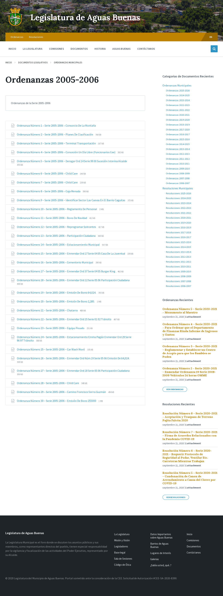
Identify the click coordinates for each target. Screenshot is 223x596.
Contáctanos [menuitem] (146, 48)
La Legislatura (121, 534)
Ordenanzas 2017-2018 (178, 129)
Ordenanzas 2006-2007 (178, 183)
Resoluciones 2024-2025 (178, 198)
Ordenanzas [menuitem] (17, 37)
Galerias (154, 559)
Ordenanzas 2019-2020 (178, 119)
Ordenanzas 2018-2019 (178, 124)
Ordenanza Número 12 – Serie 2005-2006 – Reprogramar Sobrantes (57, 227)
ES (211, 37)
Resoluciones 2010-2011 (178, 266)
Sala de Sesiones (123, 558)
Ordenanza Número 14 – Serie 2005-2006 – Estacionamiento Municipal (58, 244)
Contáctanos (194, 552)
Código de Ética (122, 564)
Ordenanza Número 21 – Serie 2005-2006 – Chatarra (47, 310)
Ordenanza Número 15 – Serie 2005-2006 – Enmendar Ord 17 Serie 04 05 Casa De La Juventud (71, 253)
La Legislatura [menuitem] (32, 48)
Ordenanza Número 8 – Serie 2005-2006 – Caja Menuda (49, 191)
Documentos (194, 546)
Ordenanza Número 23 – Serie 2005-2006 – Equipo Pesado (51, 328)
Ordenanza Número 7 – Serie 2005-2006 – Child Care (47, 182)
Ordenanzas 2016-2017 (178, 134)
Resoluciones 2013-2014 (178, 251)
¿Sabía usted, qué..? (160, 565)
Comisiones (193, 540)
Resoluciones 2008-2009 (178, 276)
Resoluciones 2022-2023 (178, 208)
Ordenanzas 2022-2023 (178, 105)
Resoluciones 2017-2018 (178, 232)
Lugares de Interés (160, 553)
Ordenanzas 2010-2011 (178, 163)
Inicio (8, 62)
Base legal (119, 552)
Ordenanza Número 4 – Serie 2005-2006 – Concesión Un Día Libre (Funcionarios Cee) (66, 152)
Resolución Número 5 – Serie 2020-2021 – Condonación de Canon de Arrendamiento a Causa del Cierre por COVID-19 (189, 478)
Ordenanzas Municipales (68, 62)
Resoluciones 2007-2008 (178, 281)
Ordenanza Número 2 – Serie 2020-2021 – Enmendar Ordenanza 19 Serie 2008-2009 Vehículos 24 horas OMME (189, 372)
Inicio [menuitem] (12, 48)
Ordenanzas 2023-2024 (178, 100)
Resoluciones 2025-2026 (178, 193)
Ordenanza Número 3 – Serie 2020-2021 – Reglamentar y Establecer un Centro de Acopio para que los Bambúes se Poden (189, 351)
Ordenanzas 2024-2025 (178, 95)
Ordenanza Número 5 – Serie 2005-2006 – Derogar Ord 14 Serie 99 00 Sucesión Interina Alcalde (72, 161)
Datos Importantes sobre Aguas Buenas (161, 536)
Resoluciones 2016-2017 (178, 237)
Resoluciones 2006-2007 (178, 286)
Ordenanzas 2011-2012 (178, 158)
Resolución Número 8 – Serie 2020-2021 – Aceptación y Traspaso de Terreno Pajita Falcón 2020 (189, 417)
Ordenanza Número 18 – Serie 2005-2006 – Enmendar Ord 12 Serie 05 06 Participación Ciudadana (73, 280)
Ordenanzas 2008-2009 (178, 173)
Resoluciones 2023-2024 (178, 203)
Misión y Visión (122, 540)
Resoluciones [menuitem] (36, 37)
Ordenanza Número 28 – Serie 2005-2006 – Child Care (48, 383)
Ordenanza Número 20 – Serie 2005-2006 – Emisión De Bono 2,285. (56, 301)
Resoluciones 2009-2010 (178, 271)
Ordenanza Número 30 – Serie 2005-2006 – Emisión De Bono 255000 (57, 401)
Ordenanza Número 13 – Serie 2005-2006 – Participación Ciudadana (56, 235)
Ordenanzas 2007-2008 (178, 178)
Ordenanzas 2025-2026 (178, 90)
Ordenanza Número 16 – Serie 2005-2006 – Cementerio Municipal (55, 262)
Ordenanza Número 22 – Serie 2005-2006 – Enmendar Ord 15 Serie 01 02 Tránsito (64, 319)
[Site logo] (15, 26)
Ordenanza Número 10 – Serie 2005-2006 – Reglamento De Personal (57, 209)
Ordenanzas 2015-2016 (178, 139)
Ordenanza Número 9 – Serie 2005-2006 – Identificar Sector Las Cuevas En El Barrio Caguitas (71, 200)
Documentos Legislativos (32, 62)
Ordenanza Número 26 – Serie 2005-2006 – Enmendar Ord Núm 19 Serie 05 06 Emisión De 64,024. (73, 358)
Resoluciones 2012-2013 (178, 256)
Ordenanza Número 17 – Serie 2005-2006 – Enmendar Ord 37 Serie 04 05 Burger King (66, 271)
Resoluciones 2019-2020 (178, 222)
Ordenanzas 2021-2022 (178, 110)
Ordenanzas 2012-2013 (178, 153)
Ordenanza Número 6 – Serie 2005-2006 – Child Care (47, 173)
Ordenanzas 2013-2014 (178, 149)
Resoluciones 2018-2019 (178, 227)
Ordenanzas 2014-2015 (178, 144)
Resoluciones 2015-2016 (178, 242)
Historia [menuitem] (100, 48)
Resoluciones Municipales (177, 188)
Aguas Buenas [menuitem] (121, 48)
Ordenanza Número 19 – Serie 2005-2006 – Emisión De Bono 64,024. (57, 292)
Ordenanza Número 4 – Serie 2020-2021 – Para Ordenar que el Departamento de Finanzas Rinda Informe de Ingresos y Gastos (189, 329)
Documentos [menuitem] (79, 48)
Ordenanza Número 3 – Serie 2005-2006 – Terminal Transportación (56, 143)
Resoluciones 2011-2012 (178, 261)
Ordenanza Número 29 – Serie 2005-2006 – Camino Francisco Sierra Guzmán (61, 392)
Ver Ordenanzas (174, 389)
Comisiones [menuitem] (56, 48)
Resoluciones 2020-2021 (178, 217)
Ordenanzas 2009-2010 (178, 168)
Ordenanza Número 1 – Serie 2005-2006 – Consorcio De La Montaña (56, 125)
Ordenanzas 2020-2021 (178, 114)
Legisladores (121, 546)
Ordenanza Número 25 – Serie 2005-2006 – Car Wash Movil (51, 349)
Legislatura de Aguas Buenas (88, 17)
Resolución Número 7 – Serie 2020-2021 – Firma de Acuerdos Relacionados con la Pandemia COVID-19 (189, 435)
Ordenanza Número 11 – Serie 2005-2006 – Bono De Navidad (52, 218)
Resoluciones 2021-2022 (178, 212)
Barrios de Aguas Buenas (159, 545)
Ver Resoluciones (175, 497)
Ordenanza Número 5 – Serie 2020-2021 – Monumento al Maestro (189, 310)
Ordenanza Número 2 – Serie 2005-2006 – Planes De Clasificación (55, 134)
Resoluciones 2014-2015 (178, 247)
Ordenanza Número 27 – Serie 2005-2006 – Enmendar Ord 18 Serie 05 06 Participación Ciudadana (73, 370)
